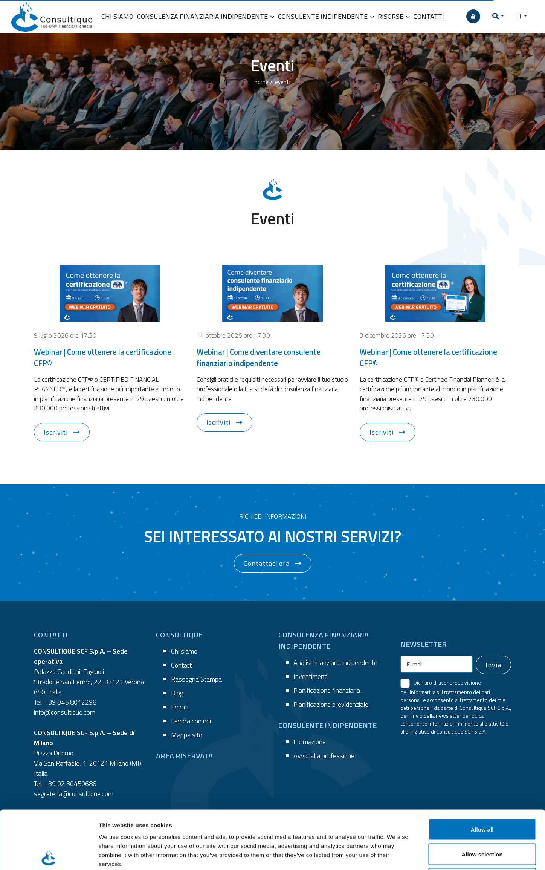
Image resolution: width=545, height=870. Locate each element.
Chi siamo (184, 651)
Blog (177, 693)
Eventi (179, 707)
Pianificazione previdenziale (330, 704)
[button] (498, 16)
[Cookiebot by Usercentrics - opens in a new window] (49, 855)
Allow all (482, 771)
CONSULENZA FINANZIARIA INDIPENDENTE (205, 16)
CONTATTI (429, 16)
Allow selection (481, 796)
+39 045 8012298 (70, 702)
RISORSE (394, 16)
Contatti (182, 665)
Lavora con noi (191, 721)
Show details (395, 855)
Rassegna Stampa (196, 679)
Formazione (309, 742)
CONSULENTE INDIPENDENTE (326, 16)
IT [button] (519, 16)
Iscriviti (56, 432)
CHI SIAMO (117, 16)
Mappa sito (186, 735)
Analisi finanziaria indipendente (335, 662)
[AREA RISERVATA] (473, 16)
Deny (482, 820)
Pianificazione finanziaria (326, 690)
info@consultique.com (64, 712)
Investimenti (310, 676)
